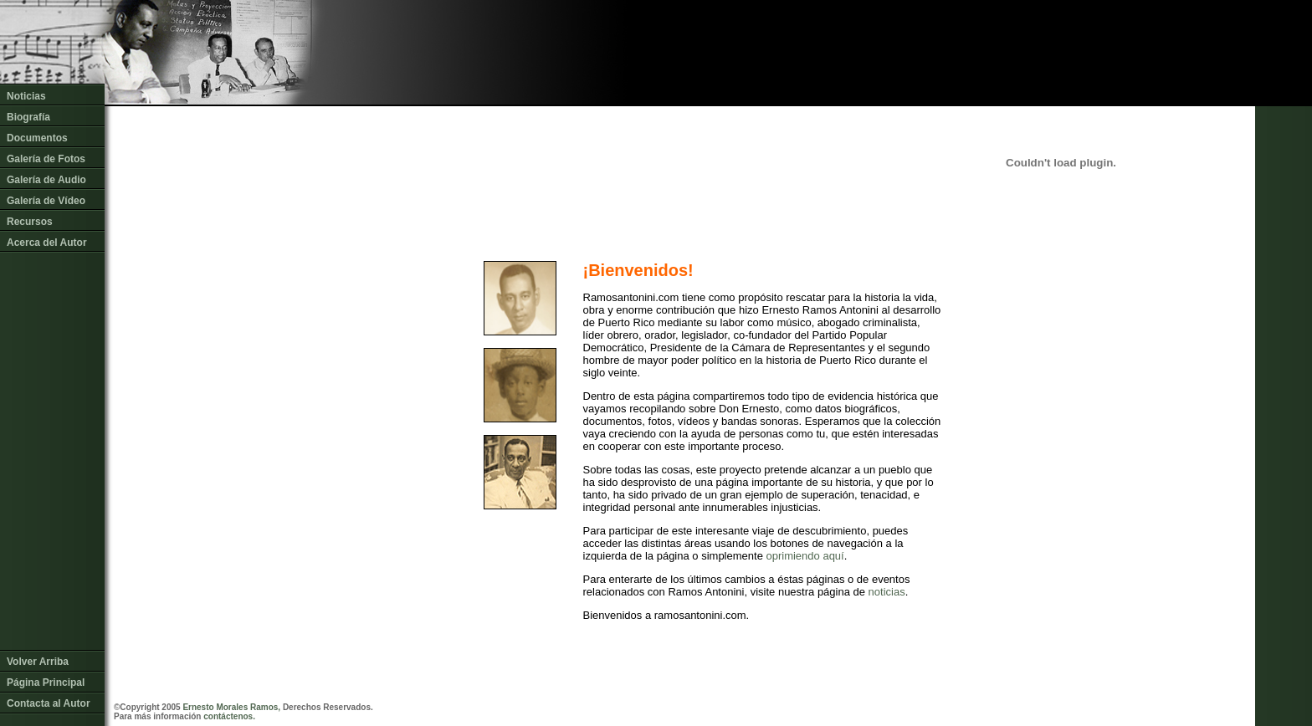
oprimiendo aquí (804, 556)
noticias (887, 591)
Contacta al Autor (48, 698)
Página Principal (46, 677)
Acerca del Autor (47, 242)
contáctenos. (229, 716)
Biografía (28, 117)
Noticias (26, 96)
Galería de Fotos (46, 159)
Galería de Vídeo (46, 201)
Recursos (30, 222)
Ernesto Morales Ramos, (231, 707)
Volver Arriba (38, 656)
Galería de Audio (46, 180)
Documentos (37, 138)
